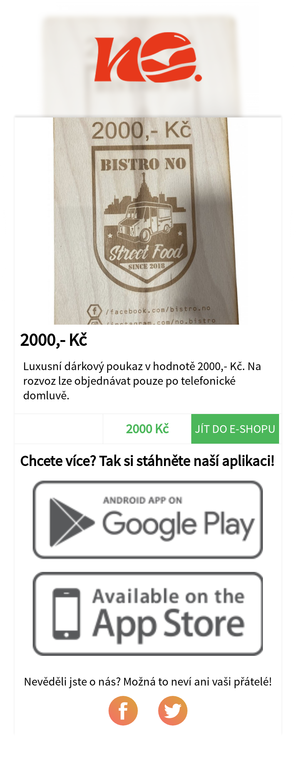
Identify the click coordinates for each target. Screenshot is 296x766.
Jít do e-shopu (235, 428)
